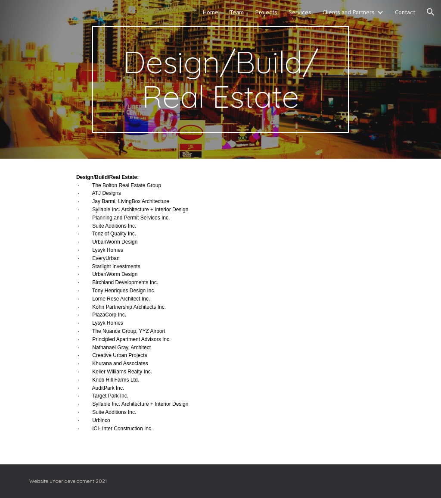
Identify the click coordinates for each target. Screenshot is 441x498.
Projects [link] (266, 12)
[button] (430, 12)
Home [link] (210, 12)
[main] (220, 79)
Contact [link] (405, 12)
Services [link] (300, 12)
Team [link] (237, 12)
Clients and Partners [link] (349, 12)
